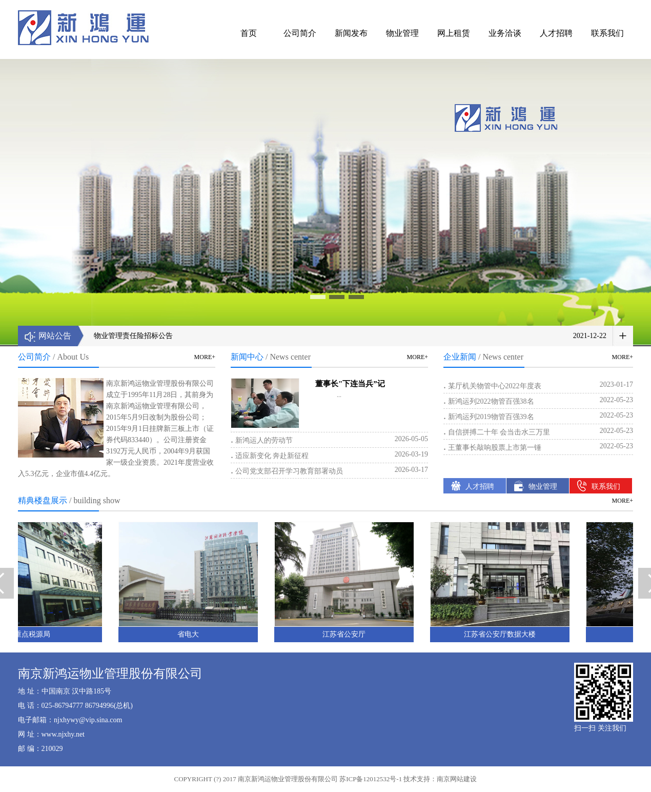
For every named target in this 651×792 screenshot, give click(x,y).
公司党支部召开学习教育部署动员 (329, 470)
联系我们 (607, 33)
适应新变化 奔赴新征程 (329, 454)
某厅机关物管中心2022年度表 (538, 384)
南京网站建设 (457, 779)
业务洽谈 (505, 33)
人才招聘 (556, 33)
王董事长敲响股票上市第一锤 (538, 446)
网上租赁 (453, 33)
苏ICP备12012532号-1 (370, 779)
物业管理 (402, 33)
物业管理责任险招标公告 (133, 336)
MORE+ (204, 357)
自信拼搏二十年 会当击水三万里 (538, 431)
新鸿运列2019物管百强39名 (538, 415)
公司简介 (299, 33)
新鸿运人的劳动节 (329, 439)
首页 (248, 33)
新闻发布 (351, 33)
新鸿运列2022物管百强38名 (538, 400)
